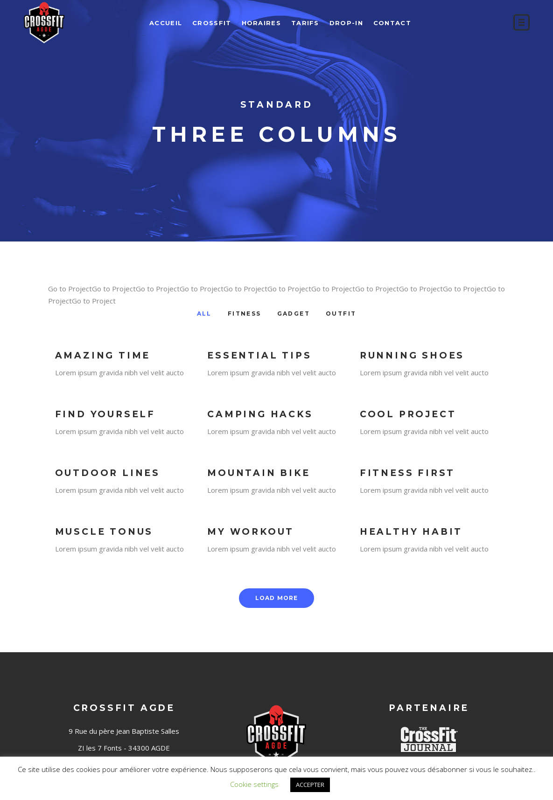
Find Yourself (105, 414)
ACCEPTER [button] (310, 784)
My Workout (250, 531)
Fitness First (407, 473)
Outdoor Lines (107, 473)
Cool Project (408, 414)
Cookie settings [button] (254, 784)
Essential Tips (259, 355)
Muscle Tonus (104, 531)
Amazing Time (103, 355)
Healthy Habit (411, 531)
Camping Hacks (260, 414)
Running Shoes (412, 355)
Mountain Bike (258, 473)
